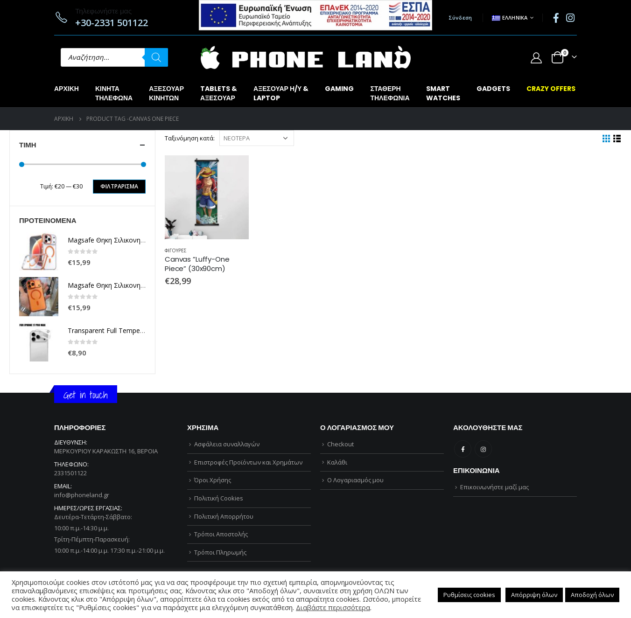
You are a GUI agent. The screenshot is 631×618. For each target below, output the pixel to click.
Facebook (462, 449)
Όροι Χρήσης (212, 480)
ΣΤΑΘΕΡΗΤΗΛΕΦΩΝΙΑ (389, 93)
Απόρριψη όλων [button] (534, 594)
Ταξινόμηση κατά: (190, 138)
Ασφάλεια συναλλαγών (226, 444)
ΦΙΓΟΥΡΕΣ (176, 250)
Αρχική (66, 88)
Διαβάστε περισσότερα (333, 607)
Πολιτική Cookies (218, 498)
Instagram (483, 449)
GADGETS (493, 88)
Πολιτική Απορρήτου (223, 516)
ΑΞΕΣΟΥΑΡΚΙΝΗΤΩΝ (166, 93)
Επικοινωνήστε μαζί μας (494, 487)
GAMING (339, 88)
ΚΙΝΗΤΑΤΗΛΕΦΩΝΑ (114, 93)
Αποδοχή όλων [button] (592, 594)
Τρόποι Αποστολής (221, 534)
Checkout (340, 444)
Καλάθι (337, 462)
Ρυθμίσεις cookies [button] (469, 594)
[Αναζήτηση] (156, 57)
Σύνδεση (460, 17)
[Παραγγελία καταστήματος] (256, 138)
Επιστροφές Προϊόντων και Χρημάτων (248, 462)
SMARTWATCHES (443, 93)
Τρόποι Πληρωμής (220, 552)
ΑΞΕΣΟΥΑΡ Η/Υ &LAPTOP (280, 93)
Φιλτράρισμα (119, 186)
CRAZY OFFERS (550, 88)
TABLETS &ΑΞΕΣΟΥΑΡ (218, 93)
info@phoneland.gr (81, 495)
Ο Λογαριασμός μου (355, 480)
